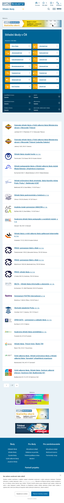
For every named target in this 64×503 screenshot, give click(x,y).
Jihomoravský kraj (17, 53)
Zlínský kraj (42, 86)
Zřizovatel (37, 101)
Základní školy (12, 449)
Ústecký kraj (42, 80)
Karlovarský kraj (43, 53)
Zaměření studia (9, 95)
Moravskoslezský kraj (18, 66)
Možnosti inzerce (51, 452)
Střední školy (12, 452)
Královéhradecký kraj (17, 59)
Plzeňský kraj (43, 73)
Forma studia (8, 108)
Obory (35, 95)
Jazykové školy (12, 462)
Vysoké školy (12, 455)
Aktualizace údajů (32, 449)
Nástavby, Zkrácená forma (42, 108)
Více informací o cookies (28, 481)
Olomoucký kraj (43, 66)
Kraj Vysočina (15, 86)
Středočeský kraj (16, 80)
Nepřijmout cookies (21, 494)
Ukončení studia (9, 101)
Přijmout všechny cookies (40, 494)
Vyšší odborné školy (12, 458)
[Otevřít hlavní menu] (14, 9)
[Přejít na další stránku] (17, 385)
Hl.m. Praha (15, 46)
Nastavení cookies (32, 498)
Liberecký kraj (43, 59)
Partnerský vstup (51, 455)
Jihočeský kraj (43, 46)
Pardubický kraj (16, 73)
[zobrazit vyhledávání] (48, 9)
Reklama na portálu (32, 452)
